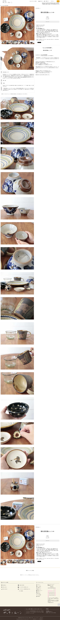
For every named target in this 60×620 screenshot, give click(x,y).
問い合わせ (38, 593)
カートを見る (38, 586)
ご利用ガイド (46, 1)
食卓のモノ (3, 585)
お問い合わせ (41, 617)
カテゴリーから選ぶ (34, 1)
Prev (1, 42)
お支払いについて (39, 590)
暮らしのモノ (4, 587)
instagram (38, 596)
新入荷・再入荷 (21, 585)
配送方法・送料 (31, 617)
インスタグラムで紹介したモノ (23, 587)
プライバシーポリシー (36, 617)
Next (33, 42)
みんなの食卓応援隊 (5, 5)
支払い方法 (26, 617)
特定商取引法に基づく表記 (21, 617)
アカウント (52, 1)
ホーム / (1, 5)
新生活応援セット (38, 8)
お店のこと (40, 1)
